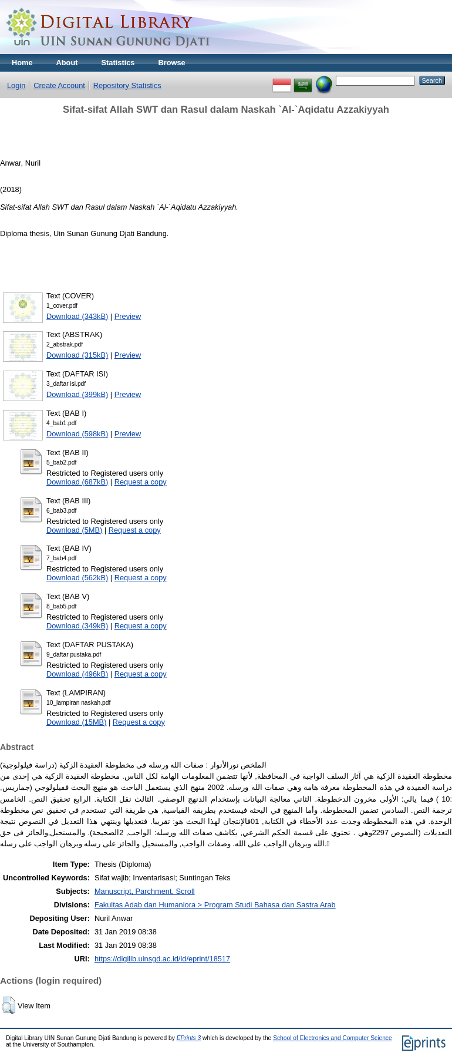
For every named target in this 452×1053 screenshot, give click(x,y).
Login (16, 85)
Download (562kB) (77, 577)
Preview (127, 316)
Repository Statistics (127, 85)
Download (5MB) (74, 530)
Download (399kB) (77, 394)
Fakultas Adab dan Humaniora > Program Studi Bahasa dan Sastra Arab (215, 904)
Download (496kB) (77, 674)
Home (22, 62)
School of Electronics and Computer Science (332, 1038)
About (67, 62)
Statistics (118, 62)
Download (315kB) (77, 355)
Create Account (59, 85)
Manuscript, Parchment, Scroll (145, 891)
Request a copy (140, 481)
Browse (171, 62)
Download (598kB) (77, 433)
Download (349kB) (77, 625)
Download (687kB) (77, 481)
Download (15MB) (76, 722)
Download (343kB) (77, 316)
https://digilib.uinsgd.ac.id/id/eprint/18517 (162, 958)
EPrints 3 (189, 1038)
